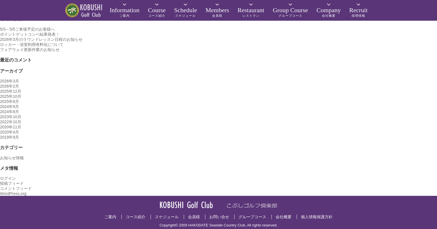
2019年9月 (9, 137)
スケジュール (167, 217)
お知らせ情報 (12, 158)
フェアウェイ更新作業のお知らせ (30, 49)
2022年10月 (10, 122)
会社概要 (284, 217)
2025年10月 (10, 96)
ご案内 (110, 217)
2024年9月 (9, 106)
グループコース (252, 217)
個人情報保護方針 (317, 217)
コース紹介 (135, 217)
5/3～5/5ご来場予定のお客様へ (27, 29)
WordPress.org (13, 193)
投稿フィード (12, 183)
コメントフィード (16, 188)
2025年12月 (10, 91)
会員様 (194, 217)
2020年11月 (10, 127)
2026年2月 (9, 86)
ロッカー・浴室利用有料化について (32, 44)
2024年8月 (9, 111)
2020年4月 (9, 132)
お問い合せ (219, 217)
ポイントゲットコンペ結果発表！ (30, 34)
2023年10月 (10, 116)
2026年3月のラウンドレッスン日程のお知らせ (41, 39)
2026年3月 (9, 81)
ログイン (8, 178)
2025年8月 (9, 101)
